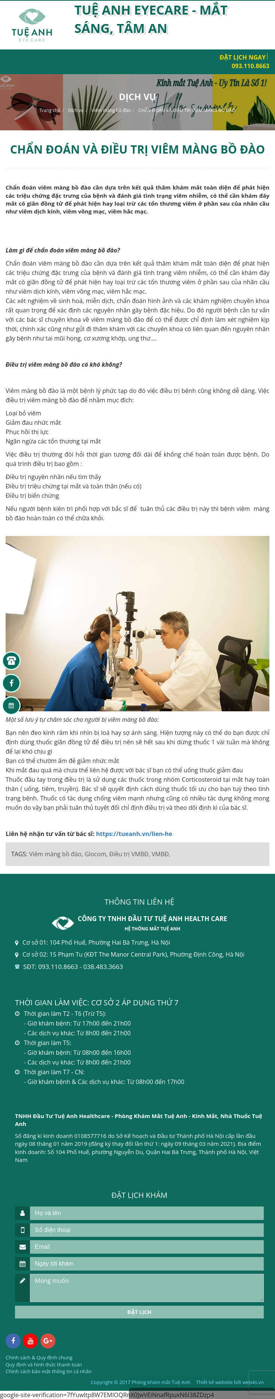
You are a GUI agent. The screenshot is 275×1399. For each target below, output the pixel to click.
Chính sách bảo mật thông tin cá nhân (48, 1371)
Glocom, (96, 854)
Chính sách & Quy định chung (39, 1357)
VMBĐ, (161, 854)
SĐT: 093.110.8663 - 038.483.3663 (73, 966)
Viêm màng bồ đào (111, 110)
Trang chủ (50, 110)
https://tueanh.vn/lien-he (134, 834)
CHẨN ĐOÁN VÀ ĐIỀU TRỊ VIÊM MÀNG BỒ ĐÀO (186, 110)
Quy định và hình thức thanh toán (44, 1364)
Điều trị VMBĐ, (129, 854)
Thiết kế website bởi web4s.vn (230, 1382)
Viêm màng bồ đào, (56, 854)
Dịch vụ (76, 110)
